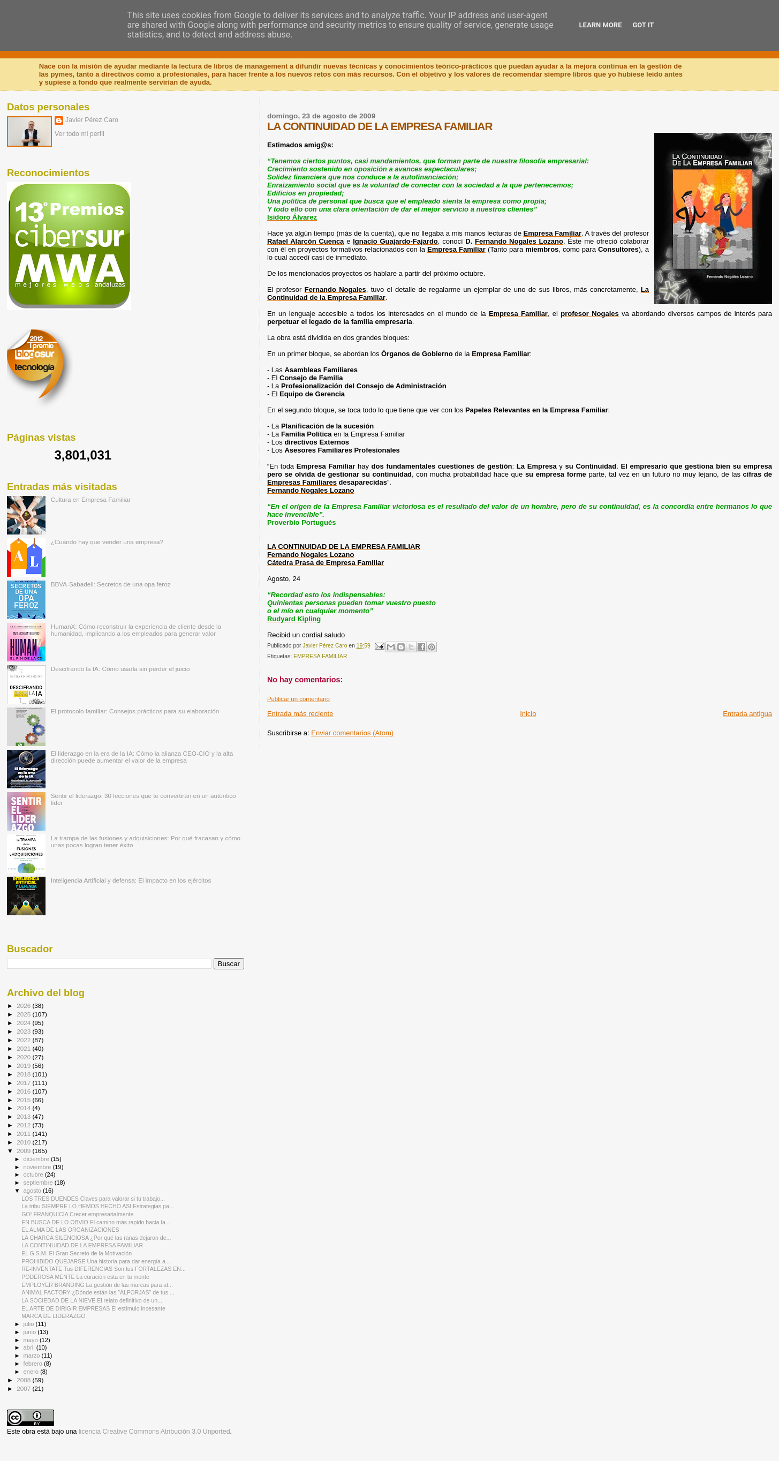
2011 (24, 1133)
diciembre (37, 1159)
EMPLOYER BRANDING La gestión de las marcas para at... (97, 1285)
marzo (33, 1355)
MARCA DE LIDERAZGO (53, 1316)
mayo (32, 1340)
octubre (34, 1174)
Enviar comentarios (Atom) (352, 733)
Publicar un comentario (298, 699)
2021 (24, 1048)
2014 (24, 1107)
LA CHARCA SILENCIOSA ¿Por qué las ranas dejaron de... (96, 1237)
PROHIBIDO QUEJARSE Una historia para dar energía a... (95, 1261)
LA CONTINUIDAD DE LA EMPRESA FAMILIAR (82, 1245)
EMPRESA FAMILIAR (320, 656)
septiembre (39, 1182)
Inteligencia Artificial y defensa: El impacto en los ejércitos (131, 880)
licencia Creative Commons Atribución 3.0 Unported (154, 1431)
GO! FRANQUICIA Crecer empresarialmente (77, 1214)
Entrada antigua (747, 714)
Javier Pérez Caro (91, 120)
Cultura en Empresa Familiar (91, 499)
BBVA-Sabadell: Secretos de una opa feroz (111, 584)
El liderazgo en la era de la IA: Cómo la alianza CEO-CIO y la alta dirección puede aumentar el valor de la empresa (142, 757)
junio (31, 1332)
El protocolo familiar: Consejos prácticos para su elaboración (135, 710)
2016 (24, 1091)
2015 (24, 1099)
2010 (24, 1142)
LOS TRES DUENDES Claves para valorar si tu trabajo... (93, 1198)
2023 (24, 1031)
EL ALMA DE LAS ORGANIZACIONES (70, 1229)
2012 (24, 1124)
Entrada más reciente (300, 714)
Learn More (600, 25)
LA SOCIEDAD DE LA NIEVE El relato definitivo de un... (91, 1300)
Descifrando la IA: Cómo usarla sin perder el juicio (120, 668)
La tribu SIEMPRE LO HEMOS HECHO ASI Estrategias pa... (97, 1206)
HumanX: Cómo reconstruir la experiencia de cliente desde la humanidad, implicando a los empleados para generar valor (136, 630)
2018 (24, 1074)
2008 (24, 1379)
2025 (24, 1014)
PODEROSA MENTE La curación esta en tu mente (85, 1277)
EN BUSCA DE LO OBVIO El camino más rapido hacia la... (95, 1222)
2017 (24, 1082)
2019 (24, 1065)
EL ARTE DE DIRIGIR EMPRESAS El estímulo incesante (93, 1308)
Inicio (528, 714)
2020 (24, 1056)
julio (30, 1324)
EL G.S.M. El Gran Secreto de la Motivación (76, 1253)
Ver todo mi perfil (79, 134)
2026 (24, 1005)
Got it (643, 25)
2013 (24, 1116)
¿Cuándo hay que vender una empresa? (107, 541)
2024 (24, 1022)
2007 (24, 1388)
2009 (24, 1150)
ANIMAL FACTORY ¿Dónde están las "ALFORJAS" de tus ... (98, 1292)
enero (32, 1371)
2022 (24, 1039)
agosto (33, 1190)
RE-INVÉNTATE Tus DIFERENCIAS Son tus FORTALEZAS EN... (103, 1269)
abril (30, 1347)
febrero (34, 1363)
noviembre (38, 1167)
